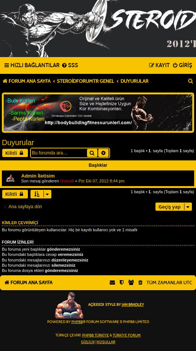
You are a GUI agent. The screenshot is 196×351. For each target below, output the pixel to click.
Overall (67, 181)
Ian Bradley (133, 305)
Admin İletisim (38, 176)
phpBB (77, 322)
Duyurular (18, 142)
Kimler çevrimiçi (20, 222)
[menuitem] (69, 65)
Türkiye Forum (127, 335)
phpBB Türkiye (95, 335)
